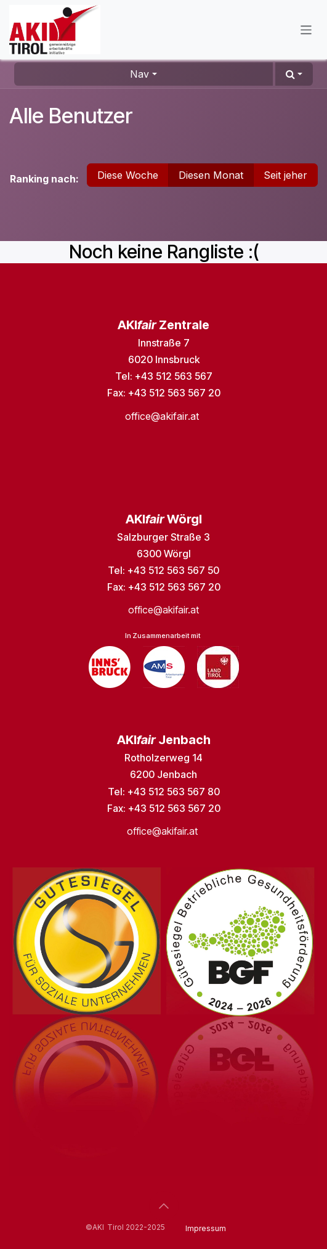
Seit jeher (285, 175)
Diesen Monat (211, 175)
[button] (294, 74)
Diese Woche (127, 175)
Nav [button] (139, 74)
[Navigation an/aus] (306, 29)
